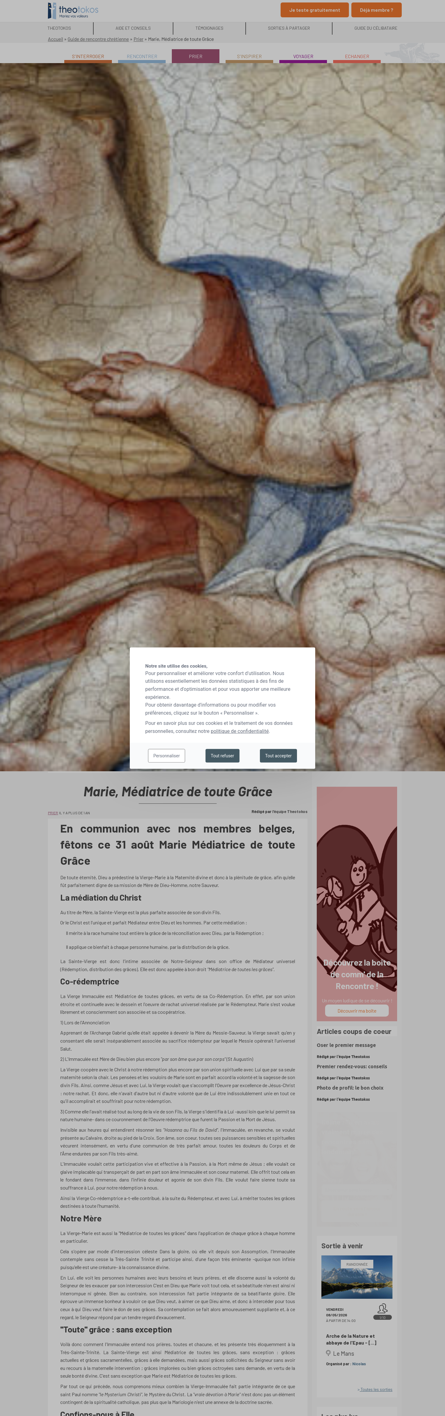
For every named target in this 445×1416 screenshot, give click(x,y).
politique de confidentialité (240, 731)
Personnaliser (166, 755)
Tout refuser (222, 755)
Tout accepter (278, 755)
